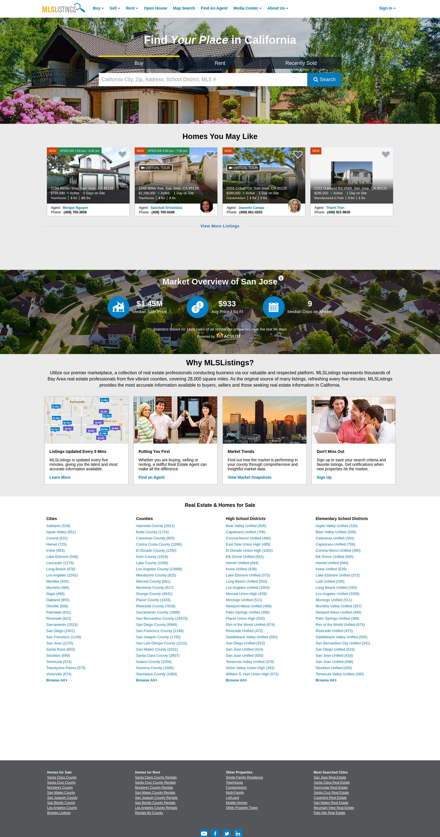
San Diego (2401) (60, 631)
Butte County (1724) (152, 532)
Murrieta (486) (57, 587)
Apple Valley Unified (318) (337, 526)
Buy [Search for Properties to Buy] (139, 63)
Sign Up (324, 477)
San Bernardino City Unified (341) (343, 643)
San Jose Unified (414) (244, 649)
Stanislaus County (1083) (156, 674)
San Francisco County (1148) (160, 631)
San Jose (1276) (59, 643)
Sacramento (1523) (61, 624)
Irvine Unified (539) (241, 569)
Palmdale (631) (58, 612)
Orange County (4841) (154, 594)
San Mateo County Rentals (155, 793)
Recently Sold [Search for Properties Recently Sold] (301, 63)
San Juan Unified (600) (244, 655)
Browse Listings (59, 813)
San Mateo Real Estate (331, 803)
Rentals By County (149, 813)
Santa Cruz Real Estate (331, 793)
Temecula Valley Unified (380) (340, 674)
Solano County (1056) (153, 662)
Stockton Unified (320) (334, 668)
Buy (96, 8)
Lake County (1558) (152, 563)
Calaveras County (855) (155, 538)
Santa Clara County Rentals (156, 777)
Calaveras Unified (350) (335, 538)
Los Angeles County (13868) (159, 569)
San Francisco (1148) (63, 637)
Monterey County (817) (154, 587)
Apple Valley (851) (61, 532)
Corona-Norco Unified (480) (248, 538)
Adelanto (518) (58, 526)
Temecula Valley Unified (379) (250, 662)
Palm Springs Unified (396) (247, 612)
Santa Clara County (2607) (158, 655)
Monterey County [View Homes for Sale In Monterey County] (60, 788)
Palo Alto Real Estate (329, 813)
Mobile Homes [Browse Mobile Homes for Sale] (236, 803)
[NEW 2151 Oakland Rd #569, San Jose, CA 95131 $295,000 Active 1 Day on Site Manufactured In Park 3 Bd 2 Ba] (351, 175)
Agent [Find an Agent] (214, 8)
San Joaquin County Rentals (156, 798)
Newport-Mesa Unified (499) (249, 606)
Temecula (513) (59, 662)
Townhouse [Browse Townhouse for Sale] (234, 782)
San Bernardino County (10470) (162, 618)
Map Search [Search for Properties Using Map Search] (184, 8)
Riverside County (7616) (155, 606)
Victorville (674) (58, 674)
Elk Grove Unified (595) (335, 557)
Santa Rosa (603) (60, 649)
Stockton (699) (58, 655)
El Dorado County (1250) (156, 550)
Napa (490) (55, 594)
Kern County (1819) (152, 557)
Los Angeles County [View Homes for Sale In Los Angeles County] (62, 808)
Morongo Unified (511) (244, 600)
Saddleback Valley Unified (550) (252, 637)
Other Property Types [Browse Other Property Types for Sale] (242, 808)
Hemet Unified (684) (242, 563)
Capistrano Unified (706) (245, 532)
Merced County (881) (153, 581)
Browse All (56, 680)
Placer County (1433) (153, 600)
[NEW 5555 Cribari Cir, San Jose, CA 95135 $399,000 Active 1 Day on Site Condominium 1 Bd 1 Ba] (264, 175)
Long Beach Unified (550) (246, 581)
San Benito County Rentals (155, 803)
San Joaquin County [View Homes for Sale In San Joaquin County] (62, 798)
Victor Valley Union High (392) (250, 668)
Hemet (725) (56, 544)
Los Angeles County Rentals (156, 808)
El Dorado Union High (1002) (249, 550)
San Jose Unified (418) (334, 655)
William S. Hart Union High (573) (252, 674)
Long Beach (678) (60, 569)
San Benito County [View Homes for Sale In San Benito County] (61, 803)
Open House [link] (155, 8)
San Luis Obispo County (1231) (161, 643)
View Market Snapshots (249, 477)
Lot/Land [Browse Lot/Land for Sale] (232, 798)
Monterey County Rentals (154, 788)
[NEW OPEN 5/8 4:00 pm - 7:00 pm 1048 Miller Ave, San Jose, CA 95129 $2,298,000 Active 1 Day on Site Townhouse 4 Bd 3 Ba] (176, 175)
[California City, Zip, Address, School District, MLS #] (203, 79)
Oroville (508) (57, 606)
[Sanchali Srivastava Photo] (207, 203)
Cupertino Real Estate (330, 798)
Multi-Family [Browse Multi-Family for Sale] (235, 793)
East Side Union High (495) (248, 544)
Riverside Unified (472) (244, 631)
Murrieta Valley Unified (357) (339, 606)
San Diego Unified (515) (245, 643)
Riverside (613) (58, 618)
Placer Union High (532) (245, 618)
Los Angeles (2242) (62, 575)
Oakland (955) (57, 600)
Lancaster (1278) (60, 563)
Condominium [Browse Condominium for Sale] (236, 788)
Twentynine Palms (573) (65, 668)
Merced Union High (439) (246, 594)
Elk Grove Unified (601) (245, 557)
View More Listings (219, 226)
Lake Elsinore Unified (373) (248, 575)
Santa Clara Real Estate (332, 782)
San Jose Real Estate (330, 777)
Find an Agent (152, 477)
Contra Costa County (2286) (159, 544)
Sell (113, 8)
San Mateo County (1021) (157, 649)
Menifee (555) (57, 581)
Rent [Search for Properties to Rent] (220, 63)
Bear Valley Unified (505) (246, 526)
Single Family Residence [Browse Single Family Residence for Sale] (244, 777)
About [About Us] (276, 8)
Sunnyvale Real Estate (331, 788)
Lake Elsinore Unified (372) (338, 575)
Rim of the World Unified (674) (250, 624)
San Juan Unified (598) (334, 662)
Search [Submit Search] (324, 79)
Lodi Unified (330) (330, 581)
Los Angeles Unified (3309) (248, 587)
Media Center (245, 8)
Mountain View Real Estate (334, 808)
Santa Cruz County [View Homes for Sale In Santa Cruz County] (61, 782)
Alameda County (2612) (155, 526)
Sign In (385, 8)
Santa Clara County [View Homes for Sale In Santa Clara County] (62, 777)
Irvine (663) (55, 550)
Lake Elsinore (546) (62, 557)
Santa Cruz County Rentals (155, 782)
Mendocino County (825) (156, 575)
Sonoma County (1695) (155, 668)
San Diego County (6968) (156, 624)
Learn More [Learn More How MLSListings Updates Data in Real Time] (59, 477)
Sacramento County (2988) (158, 612)
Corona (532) (57, 538)
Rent (130, 8)
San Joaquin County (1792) (158, 637)
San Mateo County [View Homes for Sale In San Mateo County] (61, 793)
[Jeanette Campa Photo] (294, 203)
